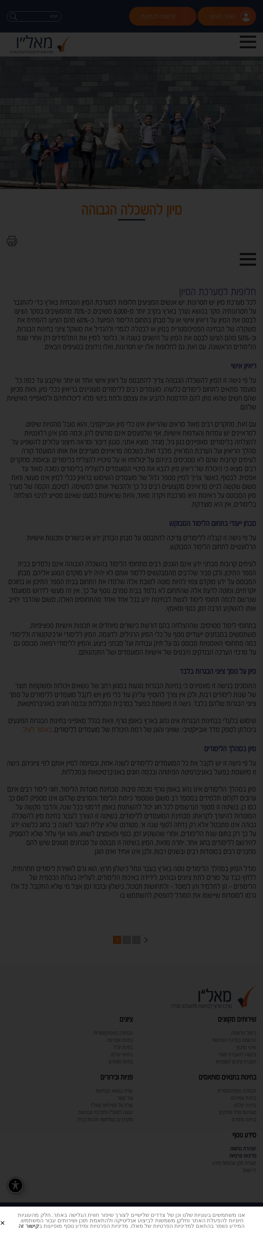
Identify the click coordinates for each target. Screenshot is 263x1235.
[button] (11, 1217)
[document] (131, 617)
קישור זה (28, 1226)
